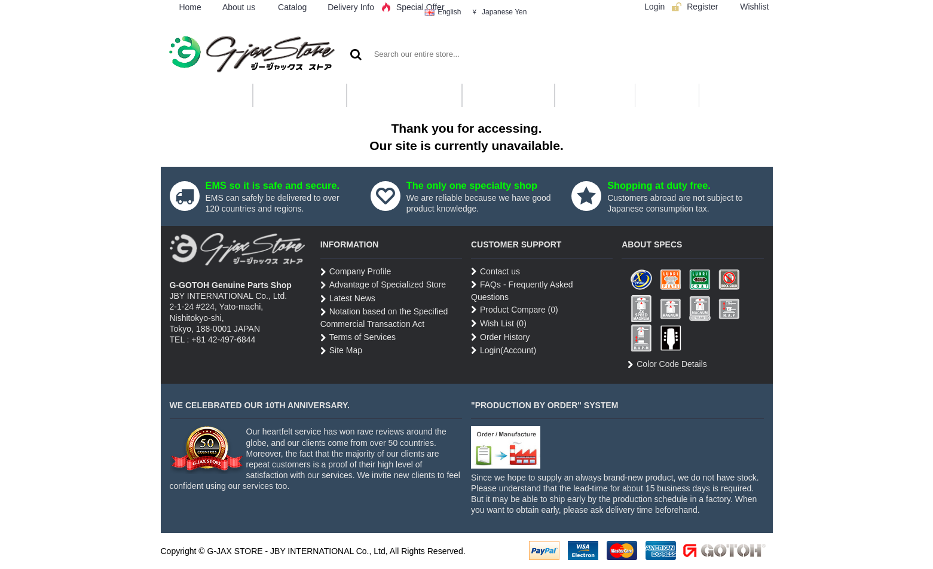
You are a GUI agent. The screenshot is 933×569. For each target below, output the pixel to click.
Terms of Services (358, 337)
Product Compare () (514, 310)
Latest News (347, 298)
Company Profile (355, 272)
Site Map (341, 350)
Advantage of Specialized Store (383, 285)
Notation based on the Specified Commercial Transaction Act (384, 318)
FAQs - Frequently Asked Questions (522, 291)
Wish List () (499, 324)
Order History (500, 337)
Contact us (495, 272)
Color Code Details (667, 364)
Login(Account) (503, 350)
